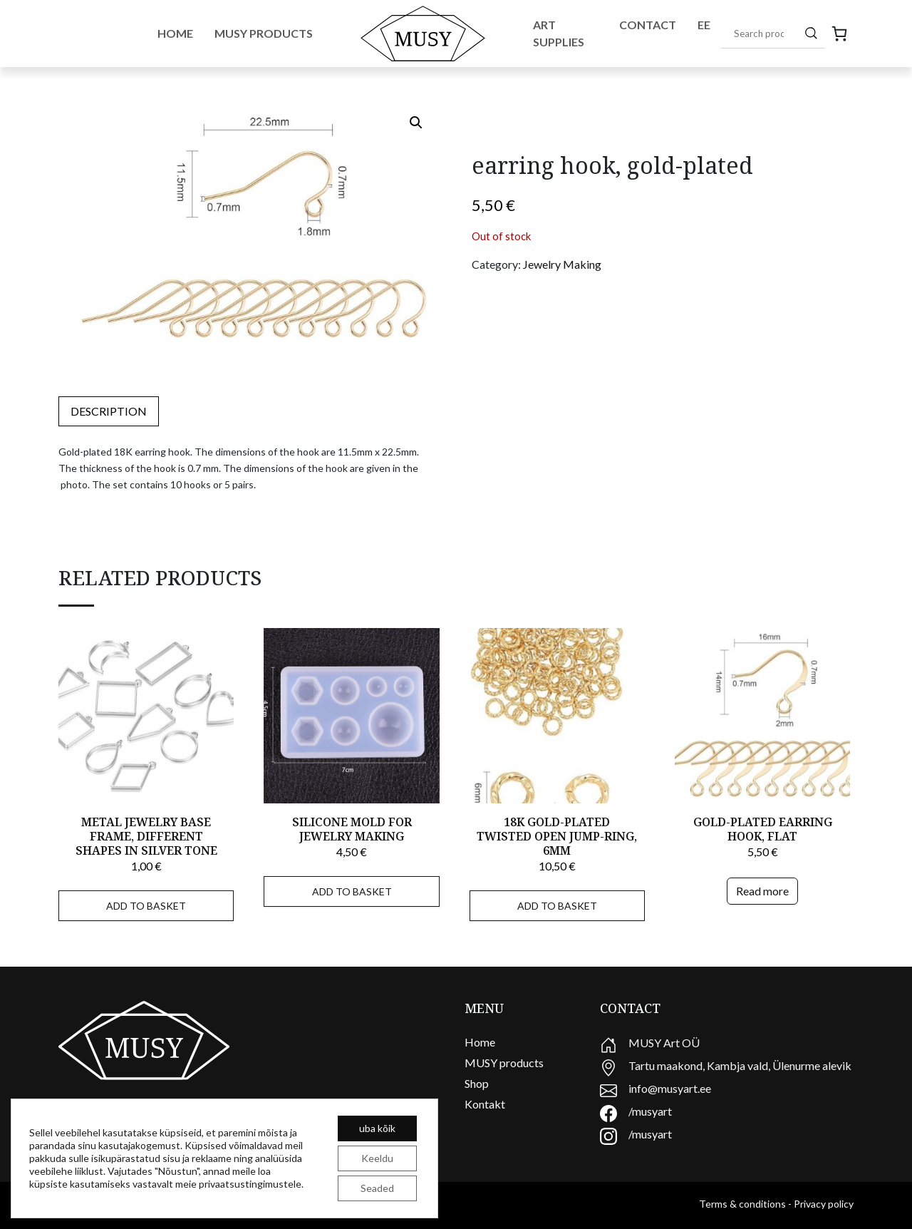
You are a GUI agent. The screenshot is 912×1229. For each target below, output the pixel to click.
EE (704, 24)
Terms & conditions (742, 1204)
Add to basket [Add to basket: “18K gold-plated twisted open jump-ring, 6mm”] (557, 906)
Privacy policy (824, 1204)
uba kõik (377, 1128)
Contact (647, 24)
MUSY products (504, 1062)
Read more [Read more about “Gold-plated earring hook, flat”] (762, 891)
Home (175, 33)
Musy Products (263, 33)
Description (109, 411)
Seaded (377, 1188)
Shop (477, 1083)
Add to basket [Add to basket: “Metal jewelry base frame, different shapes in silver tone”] (146, 906)
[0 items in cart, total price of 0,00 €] (839, 33)
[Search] (811, 33)
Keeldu (377, 1158)
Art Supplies (558, 33)
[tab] (108, 411)
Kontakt (485, 1104)
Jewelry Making (562, 264)
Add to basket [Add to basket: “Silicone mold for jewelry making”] (352, 891)
